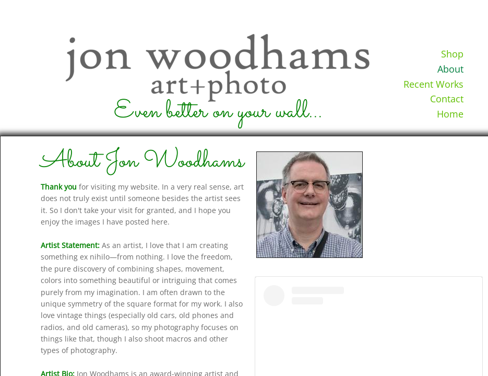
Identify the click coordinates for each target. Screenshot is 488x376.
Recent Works (433, 84)
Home (450, 114)
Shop (452, 54)
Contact (446, 98)
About (450, 69)
